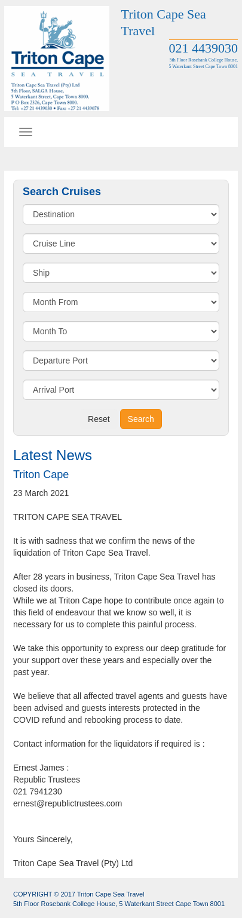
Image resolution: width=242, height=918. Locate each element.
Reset (99, 419)
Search (141, 419)
